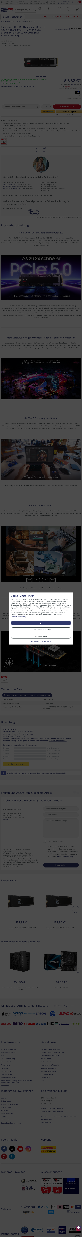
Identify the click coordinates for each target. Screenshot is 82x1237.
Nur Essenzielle (41, 636)
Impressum (35, 642)
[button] (78, 1228)
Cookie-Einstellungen (22, 595)
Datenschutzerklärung (18, 617)
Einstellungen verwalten (41, 630)
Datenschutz (46, 642)
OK (41, 623)
